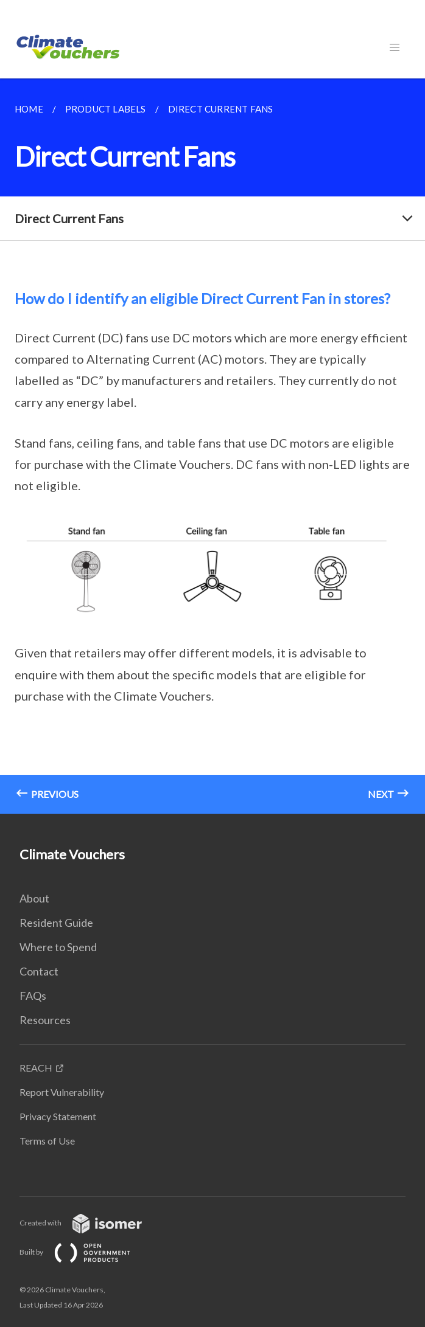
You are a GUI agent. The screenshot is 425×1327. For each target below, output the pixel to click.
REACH (35, 1067)
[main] (212, 446)
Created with (90, 1222)
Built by (84, 1251)
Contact (38, 971)
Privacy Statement (57, 1116)
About (34, 898)
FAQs (32, 995)
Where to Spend (58, 947)
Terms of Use (47, 1140)
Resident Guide (56, 922)
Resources (45, 1020)
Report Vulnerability (61, 1092)
